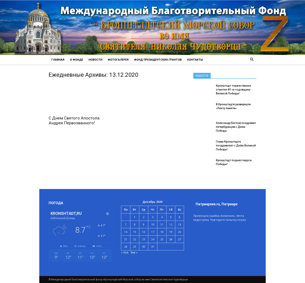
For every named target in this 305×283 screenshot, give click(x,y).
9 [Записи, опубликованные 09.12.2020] (143, 224)
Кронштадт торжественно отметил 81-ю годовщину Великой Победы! (233, 89)
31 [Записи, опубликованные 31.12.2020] (152, 246)
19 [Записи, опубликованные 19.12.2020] (170, 232)
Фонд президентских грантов (158, 59)
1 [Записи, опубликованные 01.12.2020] (134, 217)
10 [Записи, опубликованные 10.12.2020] (152, 224)
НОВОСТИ (95, 59)
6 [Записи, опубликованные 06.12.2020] (179, 217)
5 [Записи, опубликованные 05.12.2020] (171, 217)
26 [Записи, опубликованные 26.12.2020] (170, 239)
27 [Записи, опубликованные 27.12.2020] (179, 239)
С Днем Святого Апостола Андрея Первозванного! (74, 120)
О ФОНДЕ (76, 59)
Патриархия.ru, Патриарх (217, 204)
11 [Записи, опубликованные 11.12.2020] (161, 224)
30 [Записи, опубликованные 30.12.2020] (143, 246)
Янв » (134, 252)
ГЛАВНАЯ (57, 59)
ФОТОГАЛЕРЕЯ (118, 59)
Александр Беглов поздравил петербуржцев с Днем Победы (236, 126)
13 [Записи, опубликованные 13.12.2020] (179, 224)
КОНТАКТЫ (195, 59)
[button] (251, 59)
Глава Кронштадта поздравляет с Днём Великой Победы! (236, 145)
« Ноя (124, 252)
